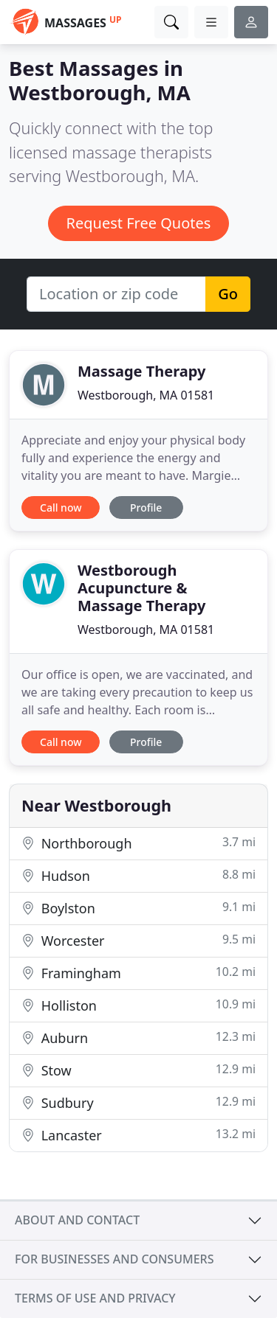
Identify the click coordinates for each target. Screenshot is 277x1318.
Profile (146, 508)
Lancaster (138, 1135)
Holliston (138, 1005)
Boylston (138, 908)
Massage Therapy (141, 371)
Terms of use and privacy (95, 1298)
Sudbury (138, 1102)
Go (228, 294)
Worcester (138, 940)
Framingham (138, 972)
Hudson (138, 875)
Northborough (138, 843)
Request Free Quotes (138, 223)
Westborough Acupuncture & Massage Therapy (141, 588)
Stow (138, 1070)
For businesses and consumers (114, 1259)
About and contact (77, 1220)
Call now (60, 508)
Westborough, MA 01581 (146, 395)
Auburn (138, 1037)
